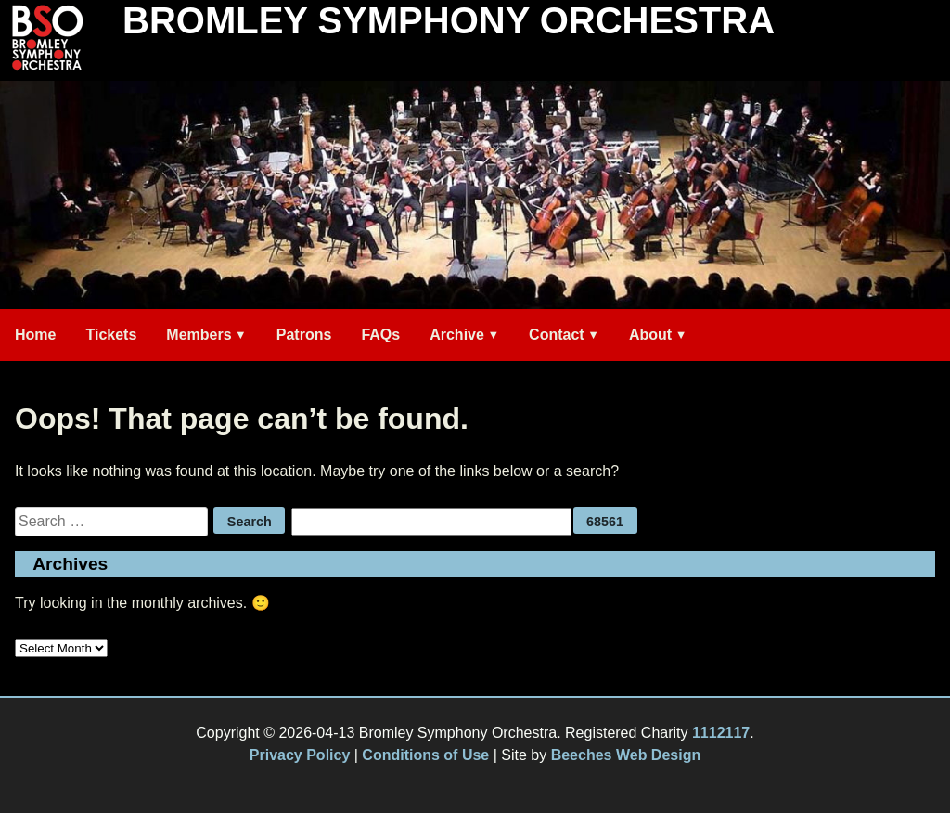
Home (35, 334)
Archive (457, 334)
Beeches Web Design (626, 755)
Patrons (304, 334)
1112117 (721, 733)
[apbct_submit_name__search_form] (605, 520)
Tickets (110, 334)
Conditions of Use (425, 755)
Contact (556, 334)
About (650, 334)
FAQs (380, 334)
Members (198, 334)
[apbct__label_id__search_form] (431, 522)
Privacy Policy (300, 755)
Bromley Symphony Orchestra (448, 20)
